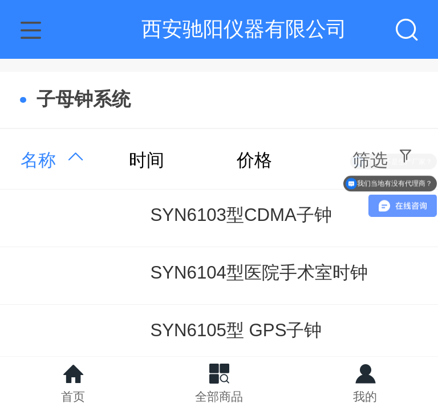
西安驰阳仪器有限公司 (244, 29)
